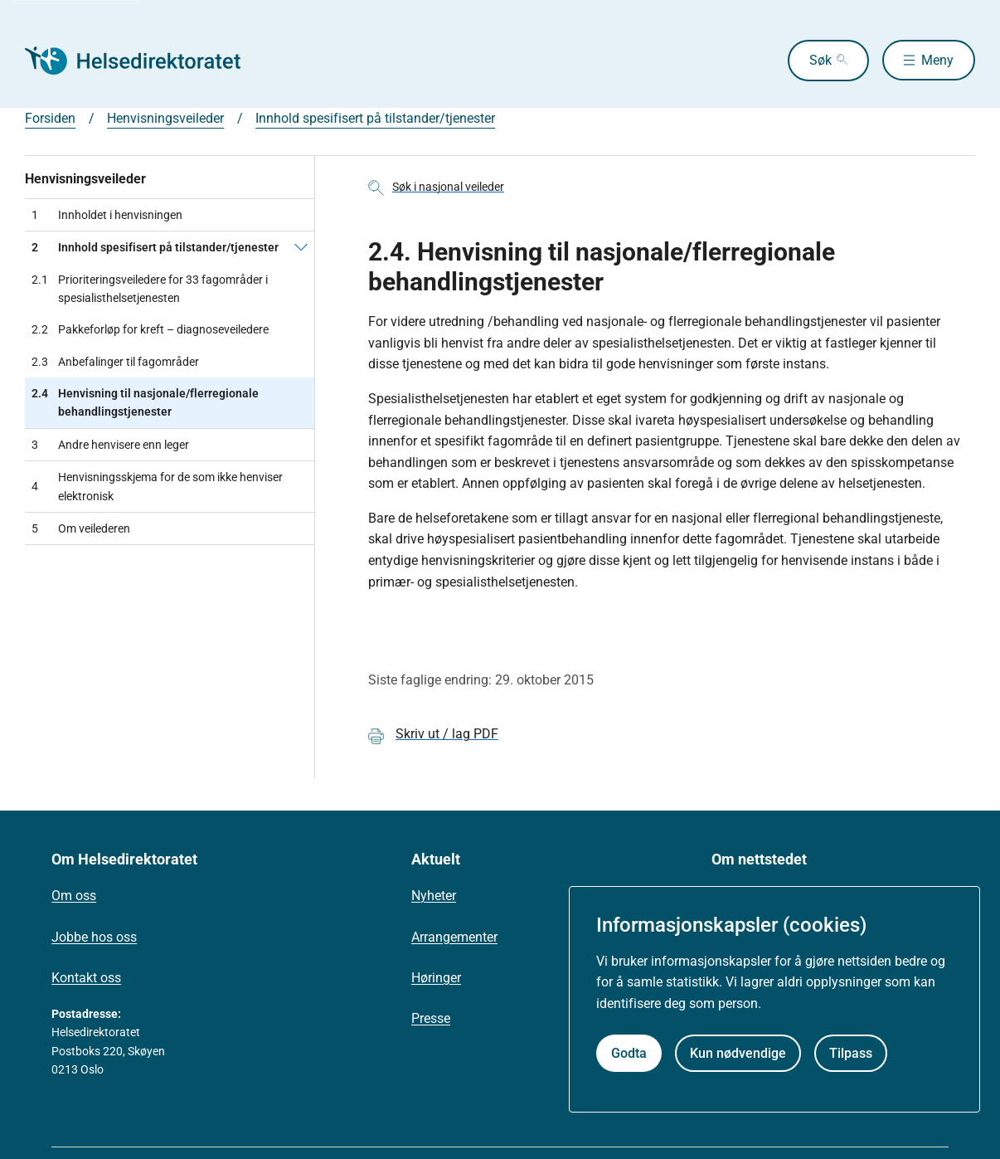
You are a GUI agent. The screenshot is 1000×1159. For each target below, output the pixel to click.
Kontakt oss (86, 978)
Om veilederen (81, 528)
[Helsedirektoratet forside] (144, 60)
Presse (430, 1018)
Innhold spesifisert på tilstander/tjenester (375, 118)
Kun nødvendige (738, 1053)
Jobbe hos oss (94, 937)
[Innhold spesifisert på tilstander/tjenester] (301, 247)
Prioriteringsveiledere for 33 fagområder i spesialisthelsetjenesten (150, 289)
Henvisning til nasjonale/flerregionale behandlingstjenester (145, 402)
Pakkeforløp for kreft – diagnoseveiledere (150, 329)
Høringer (436, 978)
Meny (937, 60)
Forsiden (50, 118)
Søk (819, 60)
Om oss (73, 895)
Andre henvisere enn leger (110, 445)
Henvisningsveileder (165, 118)
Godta (629, 1053)
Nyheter (433, 895)
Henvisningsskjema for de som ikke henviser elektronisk (157, 486)
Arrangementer (454, 937)
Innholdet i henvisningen (107, 215)
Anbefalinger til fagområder (115, 362)
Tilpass (850, 1053)
